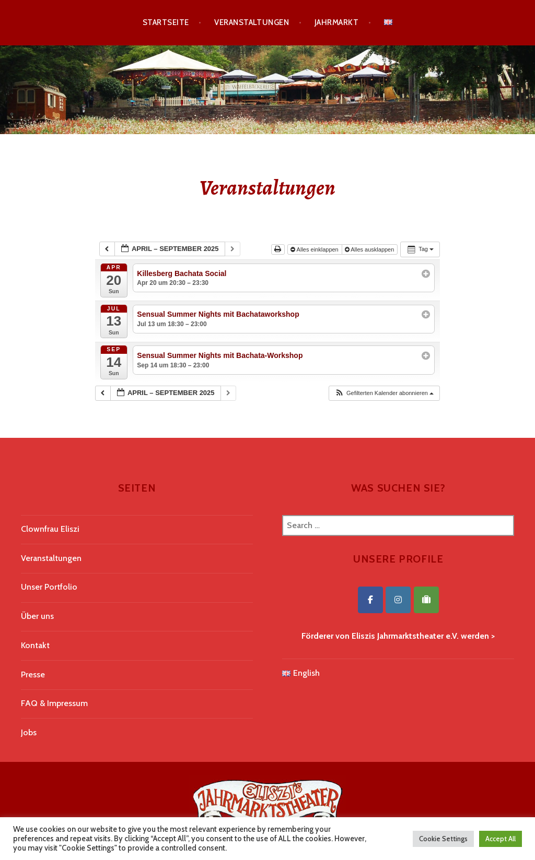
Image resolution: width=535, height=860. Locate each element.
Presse (33, 674)
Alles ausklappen (370, 249)
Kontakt (35, 645)
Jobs (29, 732)
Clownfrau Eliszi (50, 529)
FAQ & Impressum (54, 703)
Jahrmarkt (336, 22)
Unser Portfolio (49, 587)
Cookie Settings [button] (443, 838)
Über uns (37, 616)
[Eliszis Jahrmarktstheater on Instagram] (398, 600)
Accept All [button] (500, 838)
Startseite (166, 22)
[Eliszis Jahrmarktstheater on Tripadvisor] (426, 600)
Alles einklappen (315, 249)
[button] (384, 393)
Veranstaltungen (251, 22)
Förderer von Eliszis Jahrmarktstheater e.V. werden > (398, 636)
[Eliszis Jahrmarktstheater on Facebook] (370, 600)
